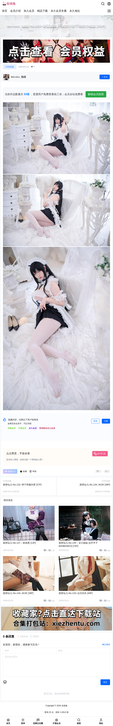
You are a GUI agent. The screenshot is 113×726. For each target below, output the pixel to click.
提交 (105, 682)
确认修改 (106, 644)
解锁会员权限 (96, 94)
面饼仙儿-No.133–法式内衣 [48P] (76, 593)
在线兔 (64, 705)
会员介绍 (15, 10)
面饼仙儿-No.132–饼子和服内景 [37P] (22, 484)
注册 (106, 421)
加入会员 (29, 10)
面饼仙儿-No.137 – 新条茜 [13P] (19, 543)
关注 (105, 77)
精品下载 (42, 10)
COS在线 (10, 67)
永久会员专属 (58, 10)
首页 (4, 10)
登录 (95, 421)
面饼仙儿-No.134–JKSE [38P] (95, 484)
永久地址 (74, 10)
